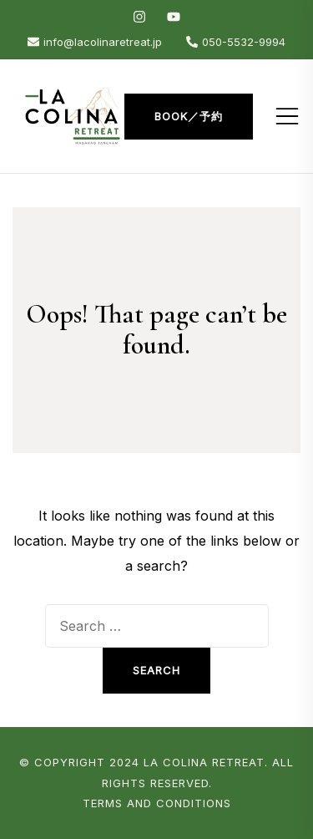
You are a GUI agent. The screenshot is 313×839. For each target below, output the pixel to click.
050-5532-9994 (235, 41)
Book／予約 (188, 116)
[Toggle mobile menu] (287, 116)
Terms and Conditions (157, 803)
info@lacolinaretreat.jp (95, 41)
